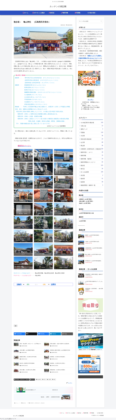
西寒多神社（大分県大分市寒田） (58, 369)
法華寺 (53, 284)
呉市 (43, 379)
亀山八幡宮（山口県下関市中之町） (93, 254)
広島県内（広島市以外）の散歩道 (21, 379)
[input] (90, 21)
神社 (53, 379)
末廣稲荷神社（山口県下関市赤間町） (94, 248)
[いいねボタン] (15, 326)
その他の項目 (100, 413)
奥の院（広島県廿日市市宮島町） (27, 363)
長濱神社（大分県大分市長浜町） (58, 356)
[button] (101, 21)
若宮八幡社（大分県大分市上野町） (28, 369)
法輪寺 (19, 284)
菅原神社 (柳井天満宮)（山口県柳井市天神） (60, 350)
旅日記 (79, 413)
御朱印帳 (85, 413)
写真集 (92, 413)
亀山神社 (38, 379)
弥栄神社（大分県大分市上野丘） (58, 363)
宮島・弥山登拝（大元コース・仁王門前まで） (30, 343)
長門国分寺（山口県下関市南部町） (93, 260)
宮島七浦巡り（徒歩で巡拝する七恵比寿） (60, 343)
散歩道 (32, 379)
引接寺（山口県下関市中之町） (92, 241)
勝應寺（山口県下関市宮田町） (92, 235)
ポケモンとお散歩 (70, 413)
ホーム (62, 413)
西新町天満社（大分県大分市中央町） (28, 356)
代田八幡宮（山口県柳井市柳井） (27, 350)
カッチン (91, 99)
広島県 (49, 379)
